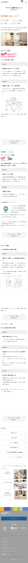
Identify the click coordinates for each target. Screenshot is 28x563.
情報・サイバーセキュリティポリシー (9, 548)
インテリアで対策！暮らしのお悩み (14, 452)
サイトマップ (5, 538)
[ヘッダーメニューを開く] (26, 2)
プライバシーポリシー (6, 545)
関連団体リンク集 (5, 554)
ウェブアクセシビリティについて (9, 551)
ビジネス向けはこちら (14, 518)
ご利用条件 (4, 541)
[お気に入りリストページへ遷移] (22, 2)
